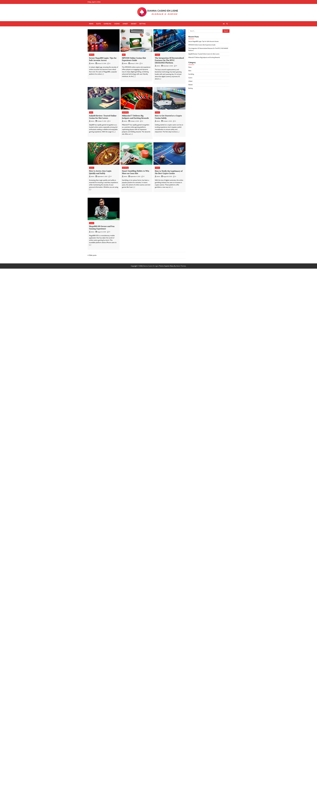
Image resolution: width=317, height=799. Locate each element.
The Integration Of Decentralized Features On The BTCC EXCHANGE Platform (169, 60)
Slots (98, 24)
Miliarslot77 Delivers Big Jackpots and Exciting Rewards (135, 116)
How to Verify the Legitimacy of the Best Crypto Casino (168, 172)
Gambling (107, 24)
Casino (117, 24)
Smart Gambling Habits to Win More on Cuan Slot (135, 172)
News (91, 24)
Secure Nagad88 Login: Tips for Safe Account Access (102, 59)
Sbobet (134, 24)
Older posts (92, 255)
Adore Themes (181, 266)
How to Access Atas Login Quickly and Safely (100, 172)
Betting (142, 24)
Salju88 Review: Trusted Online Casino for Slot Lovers (102, 116)
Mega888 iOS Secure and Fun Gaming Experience (101, 227)
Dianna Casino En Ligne (151, 266)
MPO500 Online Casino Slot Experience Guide (134, 59)
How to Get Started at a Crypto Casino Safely (168, 116)
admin (91, 63)
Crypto (157, 54)
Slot (124, 54)
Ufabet (125, 24)
